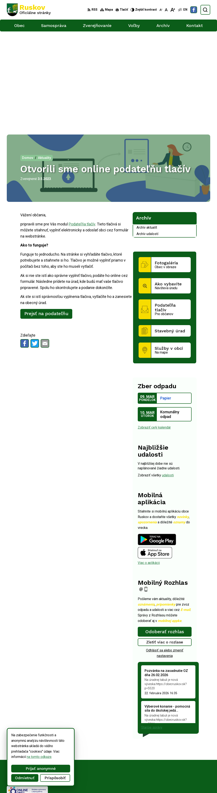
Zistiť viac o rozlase (164, 546)
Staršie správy (151, 631)
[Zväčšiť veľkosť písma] (172, 10)
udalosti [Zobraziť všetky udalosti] (168, 379)
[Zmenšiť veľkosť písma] (161, 10)
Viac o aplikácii (149, 466)
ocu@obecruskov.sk (179, 762)
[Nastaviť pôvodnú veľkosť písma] (166, 10)
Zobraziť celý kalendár (154, 331)
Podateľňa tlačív (82, 127)
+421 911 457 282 (177, 757)
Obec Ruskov (117, 782)
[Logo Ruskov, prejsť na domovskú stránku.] (29, 9)
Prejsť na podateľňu (46, 217)
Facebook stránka (177, 766)
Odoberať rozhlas (164, 535)
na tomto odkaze (28, 757)
